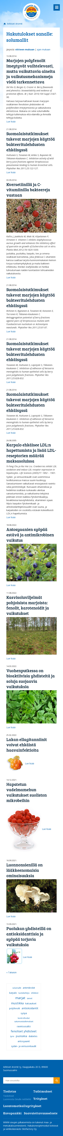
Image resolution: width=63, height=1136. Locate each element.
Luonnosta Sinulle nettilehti (17, 1099)
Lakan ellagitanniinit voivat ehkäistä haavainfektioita (26, 745)
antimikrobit (29, 987)
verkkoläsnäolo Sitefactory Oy (21, 1128)
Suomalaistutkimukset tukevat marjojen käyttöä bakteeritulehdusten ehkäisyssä (30, 141)
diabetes (33, 1036)
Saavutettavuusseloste (40, 1113)
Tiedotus (9, 1091)
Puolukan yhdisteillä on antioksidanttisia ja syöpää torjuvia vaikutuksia (28, 936)
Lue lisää (10, 121)
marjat (20, 998)
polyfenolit (14, 1008)
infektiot (34, 993)
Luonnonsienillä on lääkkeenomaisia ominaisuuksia (24, 870)
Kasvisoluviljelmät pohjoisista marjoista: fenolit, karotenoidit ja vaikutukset (27, 605)
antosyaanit (24, 1041)
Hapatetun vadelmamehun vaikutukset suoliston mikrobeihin (26, 792)
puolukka (21, 1036)
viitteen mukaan (24, 49)
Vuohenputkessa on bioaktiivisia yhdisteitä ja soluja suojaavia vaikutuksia (30, 678)
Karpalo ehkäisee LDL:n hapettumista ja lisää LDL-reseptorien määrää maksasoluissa (31, 453)
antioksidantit (30, 1008)
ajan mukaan (43, 49)
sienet (29, 998)
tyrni (12, 1036)
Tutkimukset (42, 1091)
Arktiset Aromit (14, 23)
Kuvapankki (12, 1113)
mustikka (17, 1003)
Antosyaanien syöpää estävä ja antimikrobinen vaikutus (30, 535)
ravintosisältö (24, 1026)
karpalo (13, 992)
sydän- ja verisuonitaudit (23, 1046)
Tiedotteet (8, 1095)
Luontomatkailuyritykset (22, 1106)
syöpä (24, 1013)
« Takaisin (11, 972)
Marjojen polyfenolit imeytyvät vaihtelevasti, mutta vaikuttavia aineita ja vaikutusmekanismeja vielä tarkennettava (30, 71)
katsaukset (30, 1003)
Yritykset (40, 1098)
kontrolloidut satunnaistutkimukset (23, 1020)
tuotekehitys (23, 993)
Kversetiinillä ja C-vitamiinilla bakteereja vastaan (28, 190)
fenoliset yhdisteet (24, 1031)
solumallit (16, 988)
